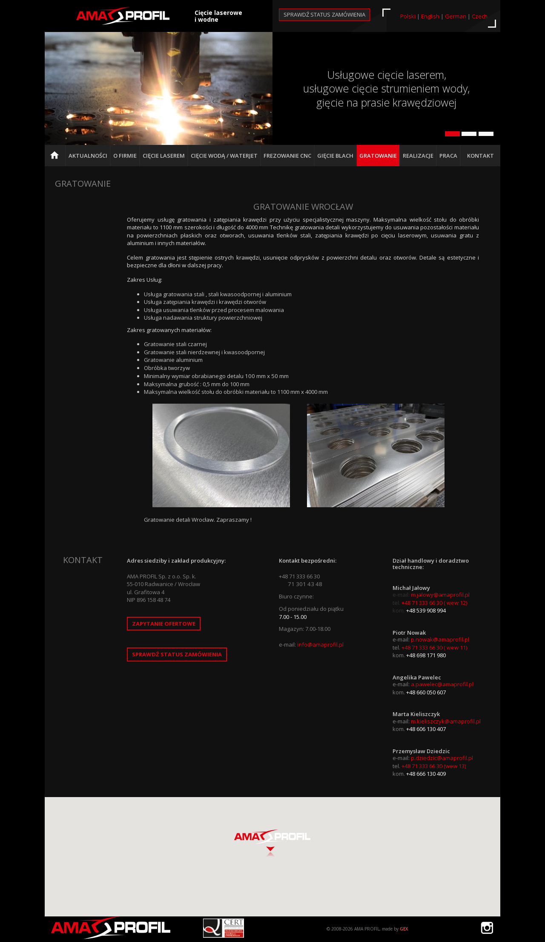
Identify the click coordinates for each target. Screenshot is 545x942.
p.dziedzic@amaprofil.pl (442, 758)
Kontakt (480, 155)
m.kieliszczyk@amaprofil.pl (446, 721)
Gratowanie (378, 155)
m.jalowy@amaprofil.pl (440, 594)
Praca (448, 155)
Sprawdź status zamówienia (324, 14)
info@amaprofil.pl (320, 644)
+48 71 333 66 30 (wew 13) (434, 766)
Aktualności (88, 155)
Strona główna (56, 159)
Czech (480, 16)
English (430, 16)
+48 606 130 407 (426, 729)
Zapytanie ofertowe (163, 623)
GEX (404, 929)
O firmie (125, 155)
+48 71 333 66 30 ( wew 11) (434, 647)
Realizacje (418, 155)
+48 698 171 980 (426, 655)
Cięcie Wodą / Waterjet (224, 155)
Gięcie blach (335, 155)
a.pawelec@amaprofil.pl (442, 684)
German (455, 16)
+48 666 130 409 (426, 773)
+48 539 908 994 (426, 610)
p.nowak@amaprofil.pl (440, 639)
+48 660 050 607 (426, 692)
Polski (408, 16)
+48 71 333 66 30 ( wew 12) (434, 603)
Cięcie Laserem (164, 155)
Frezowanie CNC (287, 155)
